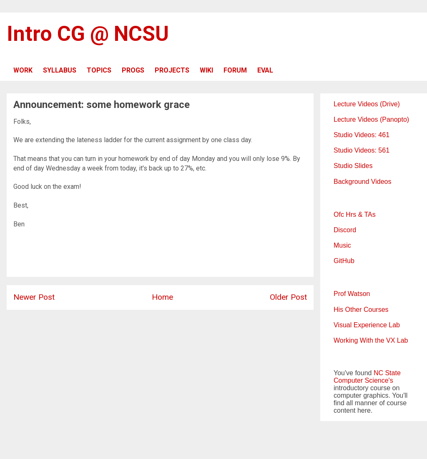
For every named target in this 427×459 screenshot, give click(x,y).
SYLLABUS (59, 70)
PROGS (133, 70)
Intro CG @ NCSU (88, 34)
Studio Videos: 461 (361, 134)
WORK (23, 70)
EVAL (265, 70)
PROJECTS (172, 70)
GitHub (344, 260)
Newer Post (34, 297)
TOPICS (99, 70)
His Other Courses (361, 309)
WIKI (206, 70)
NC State (387, 372)
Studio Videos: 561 (361, 150)
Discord (345, 229)
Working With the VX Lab (371, 340)
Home (162, 297)
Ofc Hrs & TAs (355, 214)
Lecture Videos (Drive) (367, 104)
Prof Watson (352, 293)
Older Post (288, 297)
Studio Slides (353, 165)
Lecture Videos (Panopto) (371, 119)
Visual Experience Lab (367, 325)
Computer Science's (363, 380)
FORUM (235, 70)
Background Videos (362, 181)
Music (342, 245)
